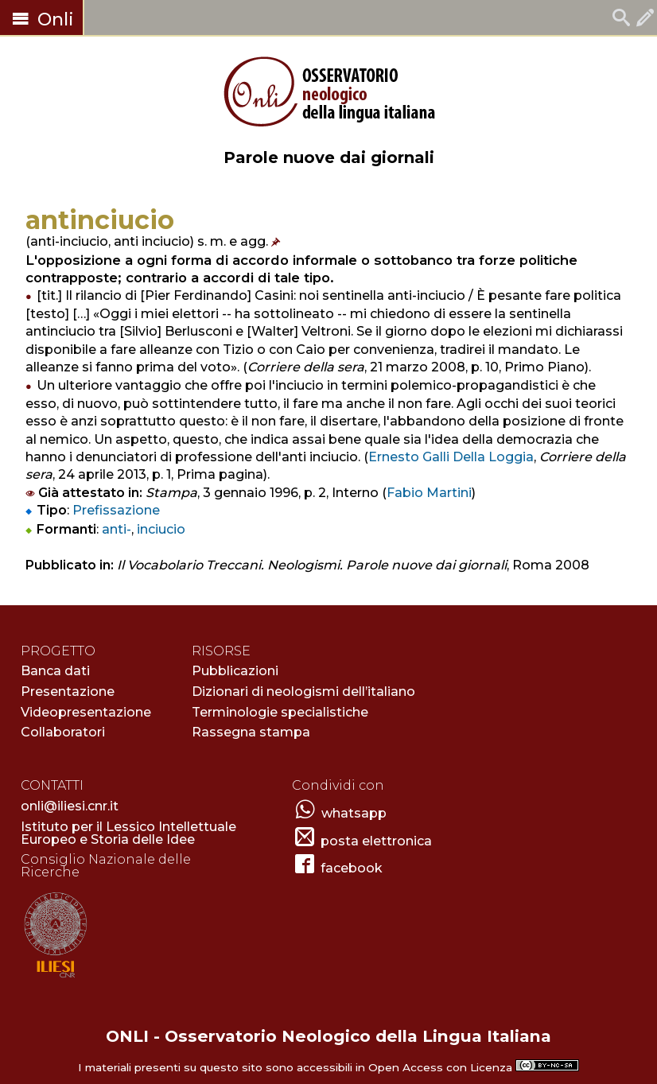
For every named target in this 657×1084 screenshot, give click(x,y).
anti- (116, 529)
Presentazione (68, 691)
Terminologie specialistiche (280, 712)
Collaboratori (63, 732)
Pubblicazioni (235, 670)
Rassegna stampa (251, 732)
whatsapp (354, 813)
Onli (41, 19)
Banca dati (55, 670)
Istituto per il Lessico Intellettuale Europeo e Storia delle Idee (128, 833)
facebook (352, 868)
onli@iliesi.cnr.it (70, 806)
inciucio (161, 529)
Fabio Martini (429, 492)
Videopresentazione (86, 712)
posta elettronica (376, 841)
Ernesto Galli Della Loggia (451, 456)
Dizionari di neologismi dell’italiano (303, 691)
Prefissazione (116, 510)
